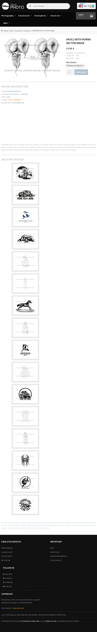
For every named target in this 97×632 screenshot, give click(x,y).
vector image (44, 528)
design (56, 523)
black (7, 523)
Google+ (9, 578)
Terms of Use (50, 621)
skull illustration (78, 525)
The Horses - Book (36, 615)
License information (58, 556)
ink (64, 525)
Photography (7, 548)
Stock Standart (14, 100)
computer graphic (17, 523)
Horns (23, 525)
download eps (70, 523)
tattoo (29, 528)
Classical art (24, 15)
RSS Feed (8, 574)
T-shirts (23, 528)
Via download (18, 103)
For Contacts (56, 560)
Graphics (27, 30)
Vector (36, 528)
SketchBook (22, 615)
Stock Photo (6, 556)
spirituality (91, 525)
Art (2, 523)
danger (34, 523)
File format (71, 62)
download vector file (86, 523)
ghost (10, 525)
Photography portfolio (55, 615)
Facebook (9, 582)
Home (6, 30)
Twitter (8, 586)
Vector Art (19, 30)
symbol (4, 528)
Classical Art (7, 552)
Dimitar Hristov (14, 91)
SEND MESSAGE (18, 608)
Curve (28, 523)
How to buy (55, 552)
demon (51, 523)
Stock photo (40, 15)
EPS (2, 525)
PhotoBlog (11, 615)
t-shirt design (13, 528)
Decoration (42, 523)
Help (52, 548)
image (60, 525)
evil (6, 525)
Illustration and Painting (46, 525)
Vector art (55, 15)
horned (17, 525)
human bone (31, 525)
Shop (12, 30)
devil (62, 523)
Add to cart (81, 72)
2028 (8, 97)
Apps (5, 23)
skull (68, 525)
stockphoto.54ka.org (30, 621)
